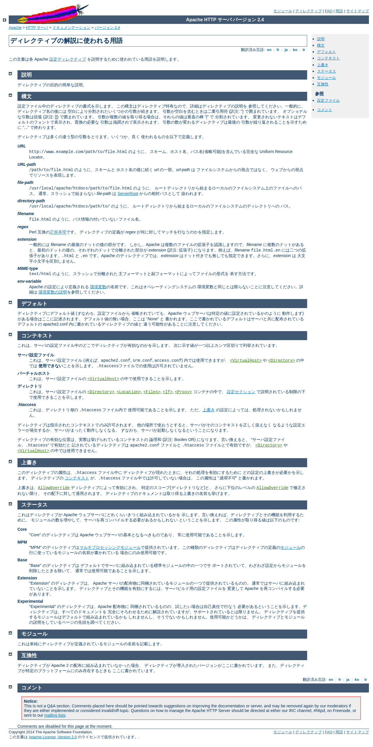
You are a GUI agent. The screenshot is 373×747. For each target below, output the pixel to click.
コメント (324, 110)
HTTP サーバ (37, 27)
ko (295, 50)
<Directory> (281, 360)
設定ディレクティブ (67, 59)
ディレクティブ (308, 11)
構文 (321, 45)
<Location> (129, 392)
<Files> (152, 392)
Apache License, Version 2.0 (53, 737)
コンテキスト (328, 58)
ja (286, 50)
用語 (339, 11)
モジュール (282, 11)
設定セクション (241, 391)
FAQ (328, 11)
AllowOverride (54, 488)
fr (278, 50)
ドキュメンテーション (71, 27)
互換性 (322, 84)
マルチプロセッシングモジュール (110, 547)
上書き (322, 65)
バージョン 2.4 (107, 27)
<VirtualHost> (246, 360)
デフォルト (326, 52)
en (269, 50)
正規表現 (58, 232)
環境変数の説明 (52, 292)
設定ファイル (328, 100)
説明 (321, 39)
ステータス (326, 71)
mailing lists (54, 715)
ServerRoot (127, 193)
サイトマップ (357, 11)
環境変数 (98, 286)
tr (304, 50)
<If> (168, 392)
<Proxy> (183, 392)
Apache (15, 27)
